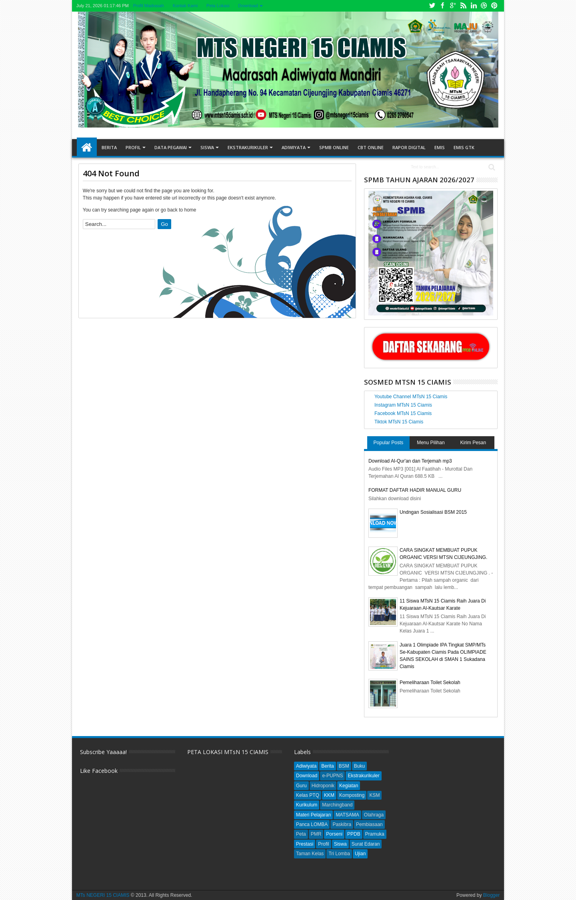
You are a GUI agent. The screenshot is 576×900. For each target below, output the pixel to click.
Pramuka (374, 834)
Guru (301, 785)
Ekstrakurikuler (248, 147)
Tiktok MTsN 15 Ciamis (398, 422)
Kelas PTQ (307, 795)
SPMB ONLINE (334, 147)
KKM (329, 795)
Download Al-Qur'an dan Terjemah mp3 (410, 461)
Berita (109, 147)
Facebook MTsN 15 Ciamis (403, 413)
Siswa (207, 147)
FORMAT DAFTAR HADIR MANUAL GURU (414, 490)
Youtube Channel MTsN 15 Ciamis (410, 396)
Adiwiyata (294, 147)
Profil (133, 147)
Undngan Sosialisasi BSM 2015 (433, 512)
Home (87, 148)
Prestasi (304, 844)
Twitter (432, 6)
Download (248, 5)
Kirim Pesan (473, 442)
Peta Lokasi (217, 5)
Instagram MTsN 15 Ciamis (403, 405)
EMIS (439, 147)
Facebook (442, 6)
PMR (316, 834)
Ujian (360, 853)
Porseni (334, 834)
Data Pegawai (170, 147)
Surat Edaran (366, 844)
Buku (359, 766)
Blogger (491, 895)
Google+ (453, 6)
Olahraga (374, 815)
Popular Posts (389, 442)
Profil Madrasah (148, 5)
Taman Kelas (310, 853)
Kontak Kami (185, 5)
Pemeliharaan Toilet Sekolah (430, 682)
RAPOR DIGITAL (409, 147)
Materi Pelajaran (313, 815)
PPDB (353, 834)
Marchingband (337, 805)
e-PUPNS (332, 775)
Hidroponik (323, 785)
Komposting (351, 795)
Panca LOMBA (312, 824)
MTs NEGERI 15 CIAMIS (103, 895)
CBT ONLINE (371, 147)
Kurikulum (306, 805)
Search (491, 167)
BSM (344, 766)
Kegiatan (348, 785)
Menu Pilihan (430, 442)
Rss (463, 6)
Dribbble (484, 6)
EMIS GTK (464, 147)
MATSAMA (347, 815)
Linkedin (473, 6)
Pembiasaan (369, 824)
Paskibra (341, 824)
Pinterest (494, 6)
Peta (301, 834)
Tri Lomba (339, 853)
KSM (374, 795)
